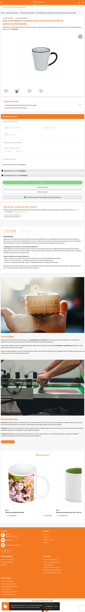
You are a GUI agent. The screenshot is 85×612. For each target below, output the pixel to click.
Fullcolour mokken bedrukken (27, 13)
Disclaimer (4, 565)
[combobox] (42, 7)
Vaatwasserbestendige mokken (52, 573)
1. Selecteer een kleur (10, 122)
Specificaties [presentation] (26, 231)
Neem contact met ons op (12, 216)
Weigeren (56, 606)
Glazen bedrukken (48, 565)
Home (2, 13)
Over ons (45, 534)
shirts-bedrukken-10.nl (8, 594)
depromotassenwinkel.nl (8, 584)
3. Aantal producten (9, 159)
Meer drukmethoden (8, 442)
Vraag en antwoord (48, 539)
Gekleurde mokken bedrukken (51, 562)
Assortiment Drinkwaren (12, 13)
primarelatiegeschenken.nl (9, 592)
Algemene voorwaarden (7, 559)
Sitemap (45, 542)
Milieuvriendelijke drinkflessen (52, 570)
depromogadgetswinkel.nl (9, 586)
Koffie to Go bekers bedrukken (51, 567)
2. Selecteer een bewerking (11, 142)
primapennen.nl (6, 589)
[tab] (9, 231)
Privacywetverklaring (7, 562)
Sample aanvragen (42, 192)
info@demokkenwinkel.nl (19, 212)
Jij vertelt (46, 537)
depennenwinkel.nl (7, 581)
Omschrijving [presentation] (11, 231)
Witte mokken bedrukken (50, 559)
